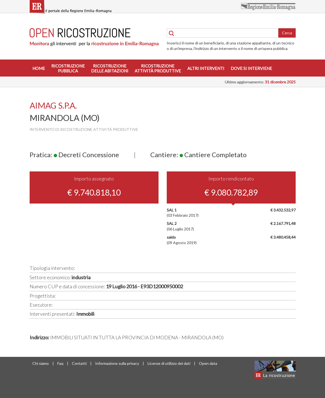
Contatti (79, 363)
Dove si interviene (251, 68)
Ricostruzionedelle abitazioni (109, 68)
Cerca (287, 32)
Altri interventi (205, 68)
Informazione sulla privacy (117, 363)
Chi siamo (40, 363)
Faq (60, 363)
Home (38, 68)
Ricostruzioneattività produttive (158, 68)
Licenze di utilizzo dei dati (169, 363)
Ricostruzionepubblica (68, 68)
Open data (208, 363)
